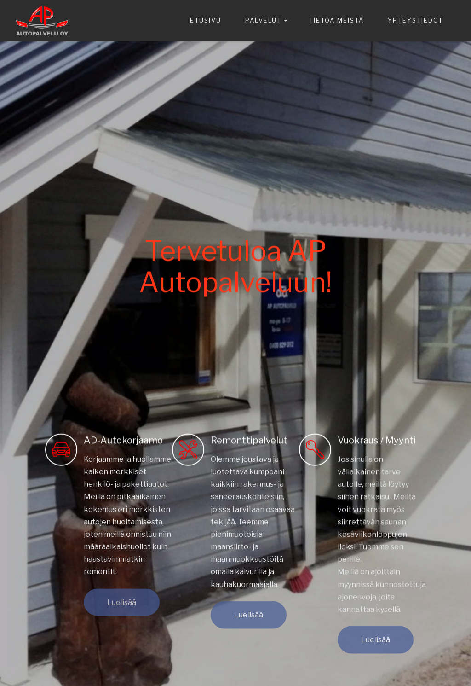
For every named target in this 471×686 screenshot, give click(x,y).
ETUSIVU (205, 20)
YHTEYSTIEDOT (415, 20)
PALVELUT (263, 20)
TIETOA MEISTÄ (336, 20)
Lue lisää (121, 606)
